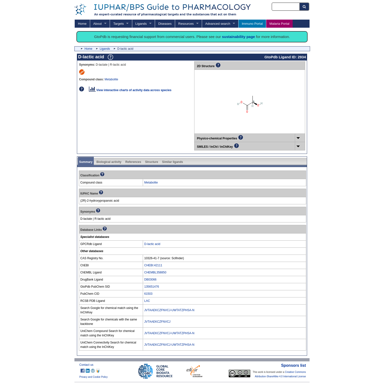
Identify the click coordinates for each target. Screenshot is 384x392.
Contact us (86, 365)
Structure (151, 162)
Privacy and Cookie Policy (93, 377)
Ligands (141, 23)
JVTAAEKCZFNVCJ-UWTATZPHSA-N (169, 310)
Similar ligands (172, 162)
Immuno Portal (252, 23)
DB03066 (150, 279)
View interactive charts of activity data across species (130, 90)
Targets (118, 23)
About (97, 23)
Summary (86, 162)
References (133, 162)
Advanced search (217, 23)
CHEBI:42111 (153, 265)
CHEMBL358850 (155, 272)
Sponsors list (293, 365)
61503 (148, 293)
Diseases (164, 23)
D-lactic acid (152, 244)
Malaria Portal (279, 23)
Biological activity (108, 162)
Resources (186, 23)
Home (82, 23)
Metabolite (111, 79)
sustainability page (238, 37)
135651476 (151, 286)
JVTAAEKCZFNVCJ (157, 321)
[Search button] (304, 6)
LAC (147, 301)
